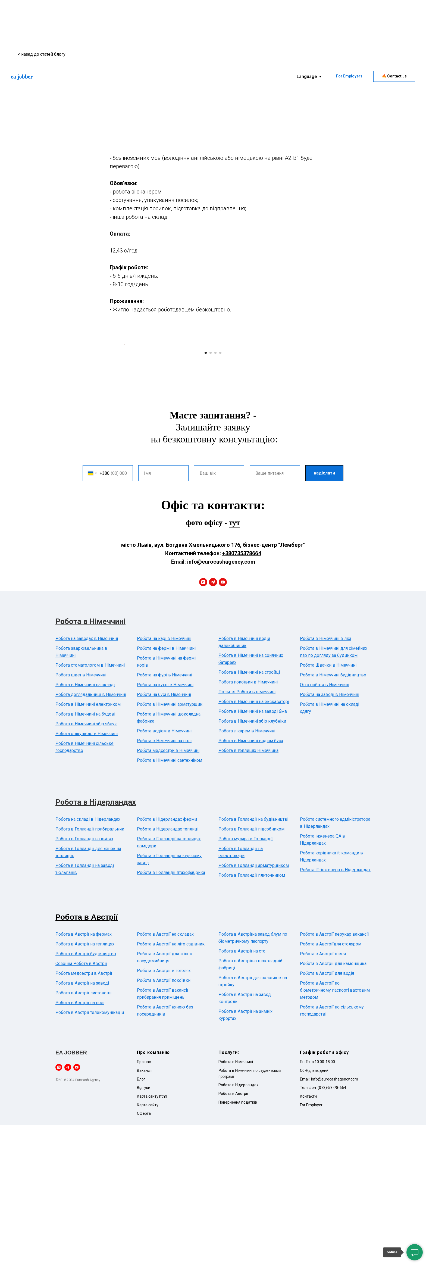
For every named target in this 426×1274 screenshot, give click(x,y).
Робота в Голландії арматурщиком (253, 1014)
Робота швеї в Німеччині (80, 824)
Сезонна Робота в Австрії (81, 1112)
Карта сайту (147, 1254)
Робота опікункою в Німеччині (86, 882)
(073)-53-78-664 (332, 1237)
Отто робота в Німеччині (324, 833)
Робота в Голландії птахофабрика (171, 1021)
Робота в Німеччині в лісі (325, 787)
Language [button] (307, 76)
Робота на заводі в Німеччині (329, 843)
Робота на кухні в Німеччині (165, 833)
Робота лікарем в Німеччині (246, 880)
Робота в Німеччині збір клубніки (252, 870)
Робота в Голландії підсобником (251, 978)
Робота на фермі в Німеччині (166, 797)
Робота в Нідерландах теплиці (167, 978)
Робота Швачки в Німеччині (328, 814)
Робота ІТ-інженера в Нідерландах (335, 1019)
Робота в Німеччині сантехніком (169, 909)
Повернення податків (237, 1251)
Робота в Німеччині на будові (85, 863)
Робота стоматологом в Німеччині (90, 814)
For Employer (311, 1254)
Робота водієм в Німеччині (164, 880)
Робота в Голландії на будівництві (253, 968)
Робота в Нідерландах (95, 951)
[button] (394, 76)
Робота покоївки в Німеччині (248, 831)
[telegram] (213, 731)
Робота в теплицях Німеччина (248, 899)
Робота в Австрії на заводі (82, 1132)
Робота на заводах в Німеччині (86, 787)
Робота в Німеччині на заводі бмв (252, 860)
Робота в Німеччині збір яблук (86, 873)
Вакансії (144, 1219)
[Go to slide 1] (206, 502)
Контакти (308, 1245)
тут (234, 671)
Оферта (144, 1262)
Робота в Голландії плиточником (251, 1024)
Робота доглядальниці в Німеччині (90, 843)
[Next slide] (302, 419)
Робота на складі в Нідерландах (87, 968)
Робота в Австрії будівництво (85, 1103)
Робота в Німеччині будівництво (333, 824)
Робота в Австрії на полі (79, 1151)
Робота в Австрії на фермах (83, 1083)
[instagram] (203, 731)
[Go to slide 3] (215, 502)
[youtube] (223, 731)
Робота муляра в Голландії (245, 988)
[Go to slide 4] (220, 502)
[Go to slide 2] (210, 502)
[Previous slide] (123, 419)
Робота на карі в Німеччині (164, 787)
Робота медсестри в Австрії (83, 1122)
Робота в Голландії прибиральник (89, 978)
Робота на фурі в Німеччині (164, 824)
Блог (141, 1228)
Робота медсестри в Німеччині (168, 899)
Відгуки (143, 1237)
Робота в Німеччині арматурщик (169, 853)
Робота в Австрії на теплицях (84, 1093)
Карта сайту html (152, 1245)
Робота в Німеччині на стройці (249, 821)
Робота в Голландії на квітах (84, 988)
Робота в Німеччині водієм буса (250, 889)
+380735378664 (241, 702)
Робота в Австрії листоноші (83, 1142)
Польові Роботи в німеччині (246, 841)
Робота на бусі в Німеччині (164, 843)
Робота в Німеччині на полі (164, 889)
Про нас (144, 1211)
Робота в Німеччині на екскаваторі (253, 850)
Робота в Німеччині (90, 770)
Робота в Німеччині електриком (88, 853)
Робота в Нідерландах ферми (167, 968)
